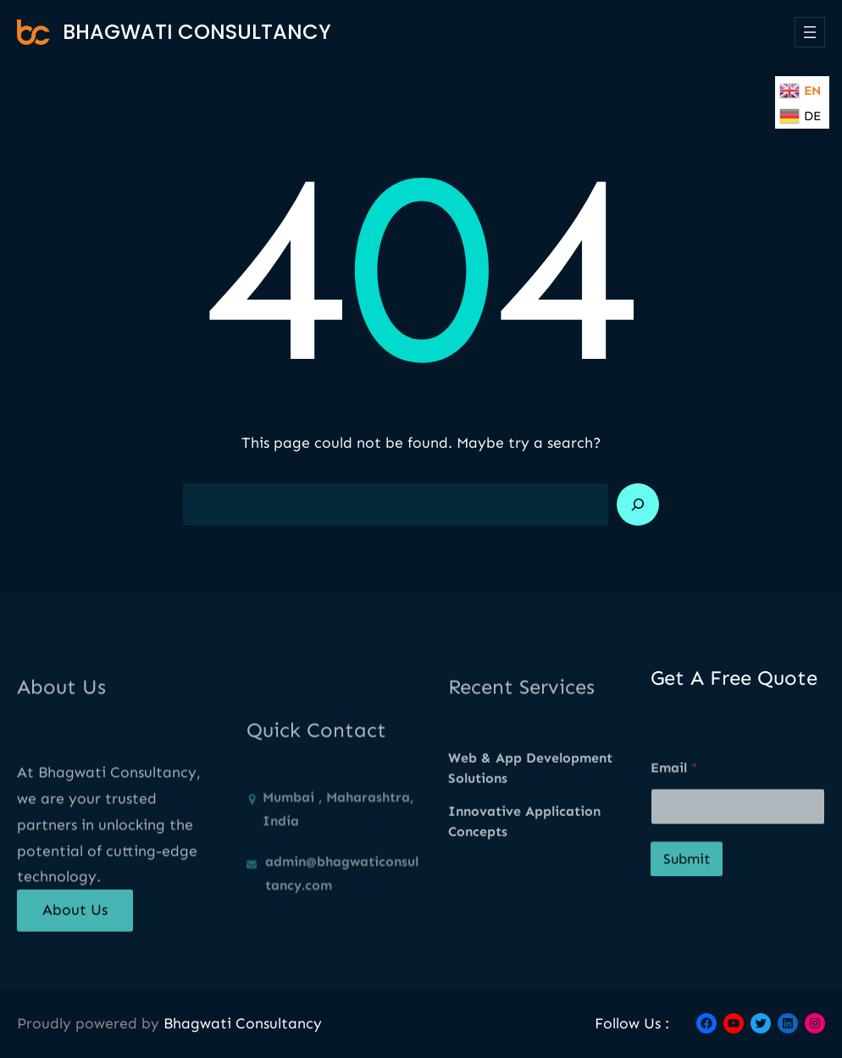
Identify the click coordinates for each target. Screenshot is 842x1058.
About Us (75, 922)
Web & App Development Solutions (530, 797)
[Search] (638, 504)
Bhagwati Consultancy (197, 32)
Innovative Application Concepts (524, 850)
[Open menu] (810, 32)
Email (674, 806)
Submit (686, 897)
